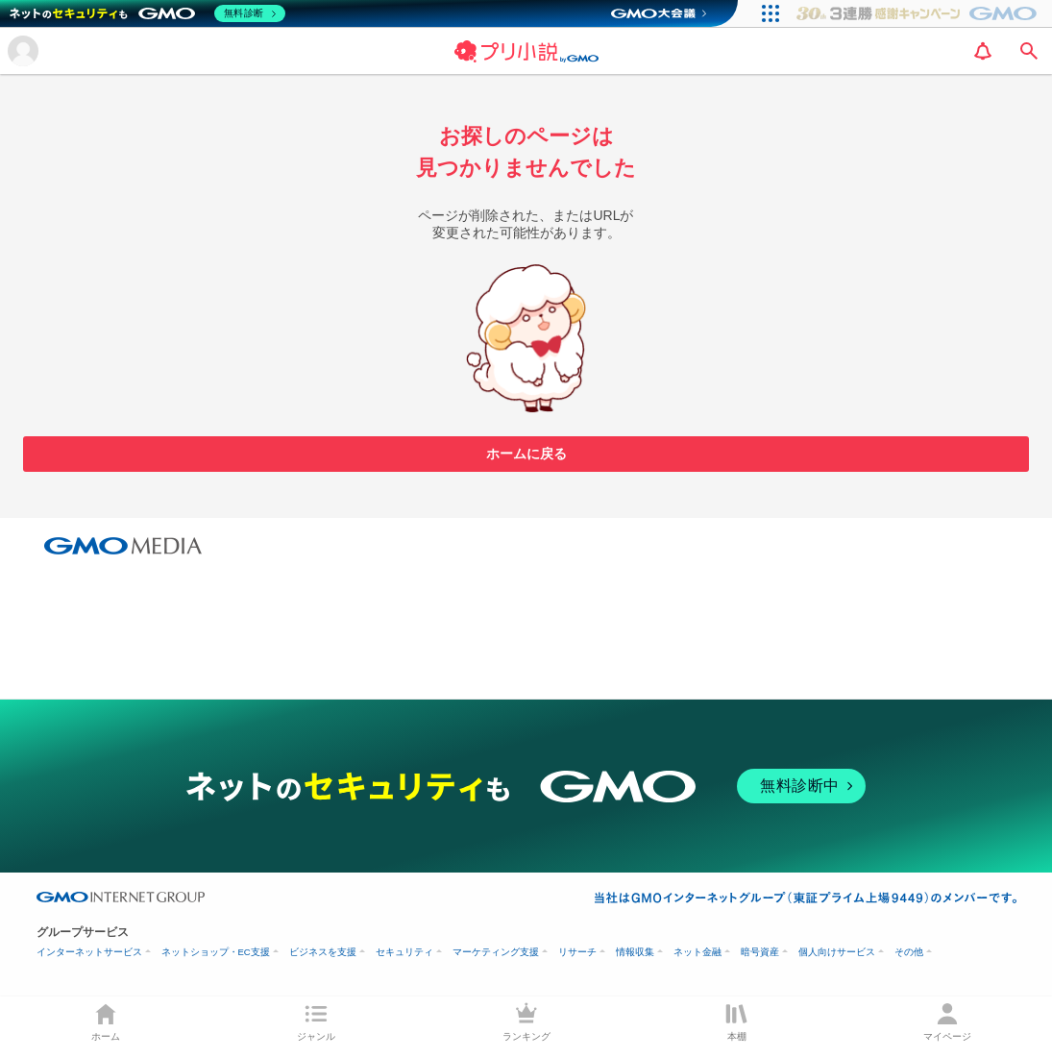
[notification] (983, 51)
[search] (1029, 51)
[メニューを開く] (23, 51)
